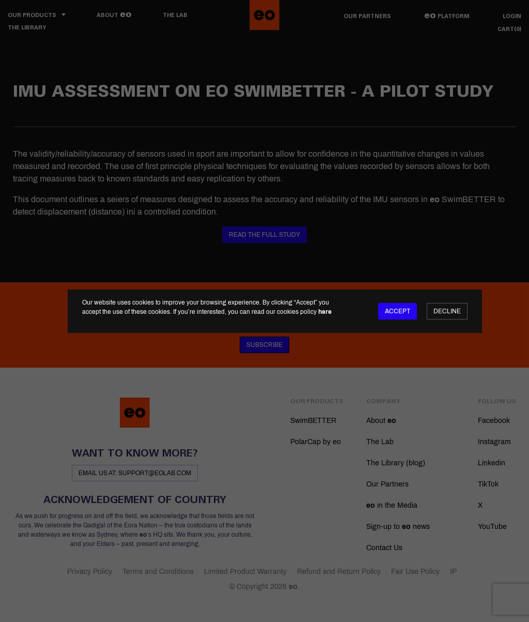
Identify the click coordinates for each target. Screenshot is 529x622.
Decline (447, 311)
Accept (397, 311)
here (325, 311)
